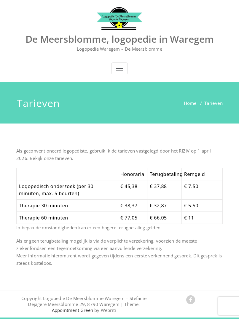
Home (190, 103)
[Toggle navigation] (119, 68)
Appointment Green (72, 310)
